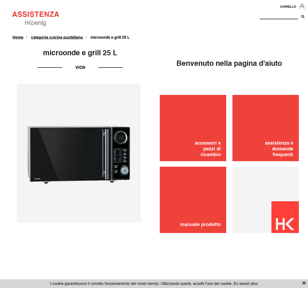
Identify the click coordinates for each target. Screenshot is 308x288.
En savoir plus (246, 284)
